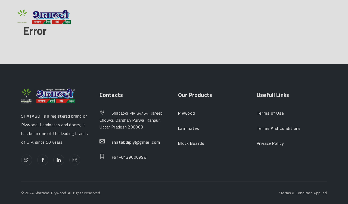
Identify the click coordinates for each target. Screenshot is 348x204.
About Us (129, 17)
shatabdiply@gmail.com (135, 142)
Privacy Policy (270, 143)
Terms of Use (270, 113)
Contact (268, 17)
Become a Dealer (222, 17)
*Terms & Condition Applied (303, 193)
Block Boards (191, 143)
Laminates (188, 128)
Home (95, 17)
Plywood (186, 113)
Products (171, 17)
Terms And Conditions (279, 128)
